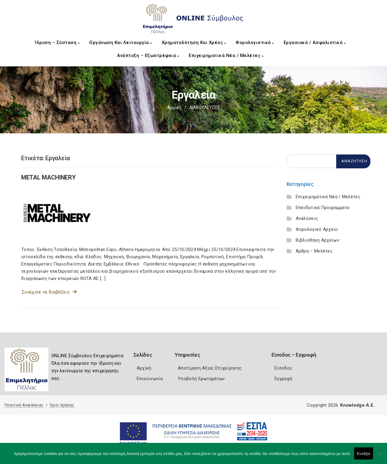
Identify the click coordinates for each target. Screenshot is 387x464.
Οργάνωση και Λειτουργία (120, 42)
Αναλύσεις (307, 218)
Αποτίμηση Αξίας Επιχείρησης (210, 368)
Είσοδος (283, 368)
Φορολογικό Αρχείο (317, 229)
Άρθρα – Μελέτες (314, 251)
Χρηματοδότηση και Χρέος (194, 42)
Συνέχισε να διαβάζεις (49, 292)
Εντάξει (363, 453)
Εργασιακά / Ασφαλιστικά (315, 42)
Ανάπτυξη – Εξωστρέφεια (148, 55)
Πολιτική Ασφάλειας (24, 405)
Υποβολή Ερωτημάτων (201, 378)
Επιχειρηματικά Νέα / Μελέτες (226, 55)
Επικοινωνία (150, 378)
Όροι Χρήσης (62, 405)
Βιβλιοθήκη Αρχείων (317, 240)
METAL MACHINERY (48, 177)
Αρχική (174, 107)
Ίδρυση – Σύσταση (57, 42)
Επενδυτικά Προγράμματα (323, 207)
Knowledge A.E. (357, 405)
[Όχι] (379, 456)
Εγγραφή (283, 378)
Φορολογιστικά (255, 42)
